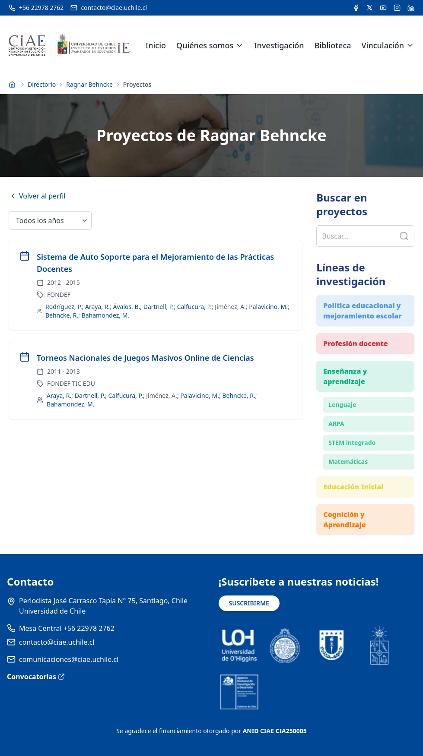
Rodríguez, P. (63, 306)
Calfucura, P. (194, 306)
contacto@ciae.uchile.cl (56, 642)
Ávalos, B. (126, 306)
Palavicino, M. (268, 306)
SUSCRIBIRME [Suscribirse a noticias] (249, 603)
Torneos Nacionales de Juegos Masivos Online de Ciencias (145, 358)
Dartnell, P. (158, 306)
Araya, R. (97, 306)
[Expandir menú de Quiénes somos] (239, 45)
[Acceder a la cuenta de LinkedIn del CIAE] (410, 7)
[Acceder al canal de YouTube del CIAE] (383, 7)
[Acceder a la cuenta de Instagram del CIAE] (397, 7)
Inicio (156, 45)
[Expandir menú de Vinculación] (410, 45)
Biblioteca (333, 45)
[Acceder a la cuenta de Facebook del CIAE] (356, 7)
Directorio (42, 84)
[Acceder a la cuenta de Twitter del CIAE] (369, 7)
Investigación (279, 45)
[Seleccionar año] (50, 220)
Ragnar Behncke (89, 84)
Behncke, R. (61, 315)
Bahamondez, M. (105, 315)
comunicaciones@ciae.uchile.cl (68, 659)
